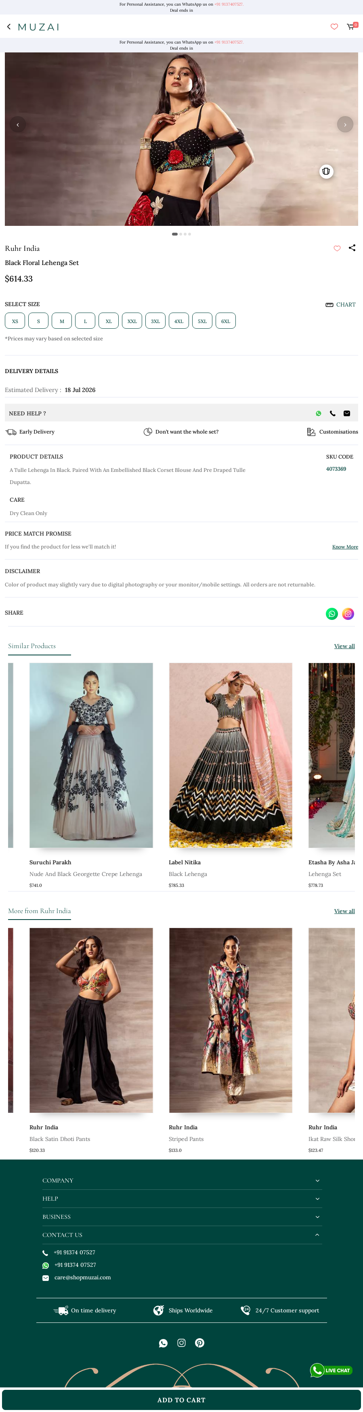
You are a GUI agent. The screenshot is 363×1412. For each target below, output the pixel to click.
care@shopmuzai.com (76, 1277)
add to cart (181, 1400)
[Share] (351, 248)
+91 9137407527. (228, 4)
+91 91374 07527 (68, 1252)
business (56, 1217)
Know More (345, 547)
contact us (62, 1235)
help (50, 1199)
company (57, 1180)
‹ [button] (18, 124)
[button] (175, 234)
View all (344, 646)
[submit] (337, 248)
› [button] (345, 124)
